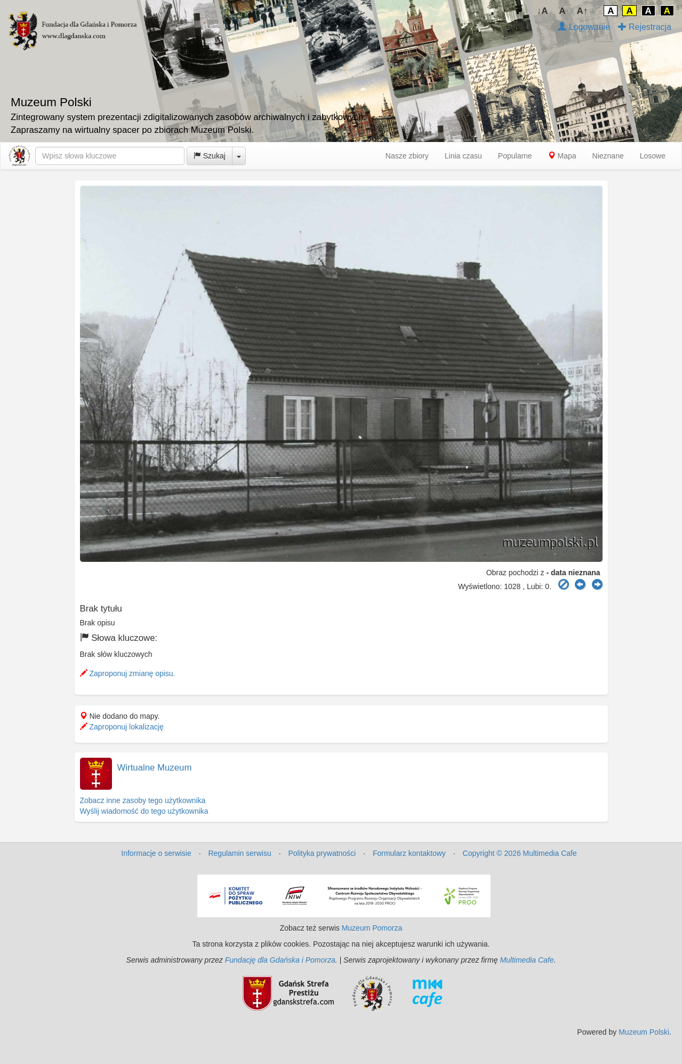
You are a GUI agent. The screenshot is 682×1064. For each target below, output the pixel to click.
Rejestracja (644, 26)
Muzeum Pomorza (372, 928)
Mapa (562, 156)
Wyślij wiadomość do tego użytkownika (144, 811)
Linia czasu (463, 156)
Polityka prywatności (322, 853)
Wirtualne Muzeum (154, 768)
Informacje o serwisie (156, 853)
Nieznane (608, 156)
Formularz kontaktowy (409, 853)
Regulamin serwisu (239, 853)
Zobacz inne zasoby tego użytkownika (143, 800)
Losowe (652, 156)
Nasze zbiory (407, 156)
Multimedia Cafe (526, 960)
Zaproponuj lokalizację (122, 726)
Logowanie (584, 26)
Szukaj (210, 156)
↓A (542, 11)
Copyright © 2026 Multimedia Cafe (520, 853)
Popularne (515, 156)
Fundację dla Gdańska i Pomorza (280, 960)
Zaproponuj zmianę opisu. (127, 673)
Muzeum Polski (644, 1032)
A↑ (582, 11)
